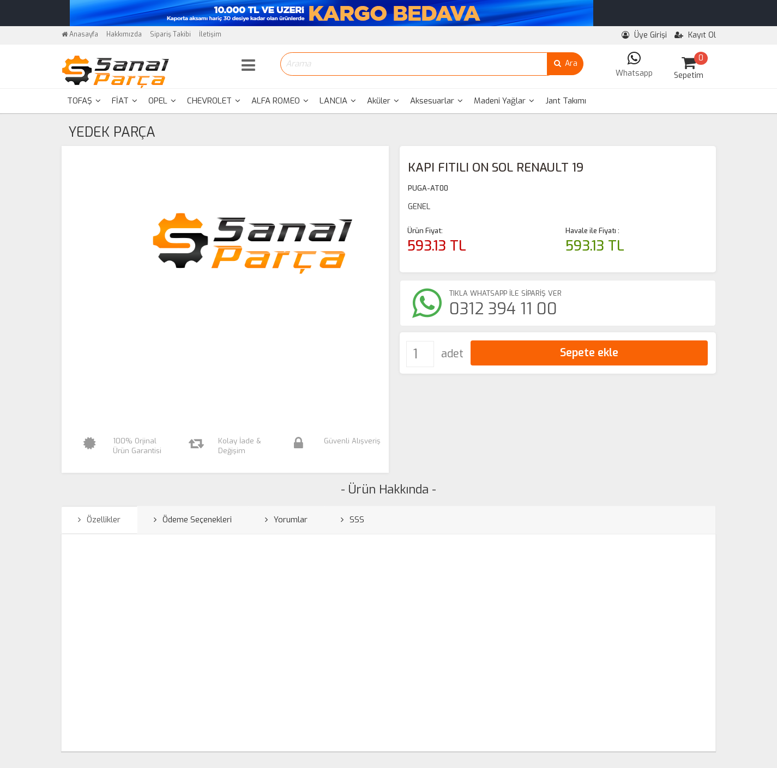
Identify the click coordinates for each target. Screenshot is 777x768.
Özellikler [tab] (99, 519)
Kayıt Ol (695, 35)
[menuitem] (84, 101)
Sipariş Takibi (170, 34)
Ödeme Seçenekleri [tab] (193, 519)
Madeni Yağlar (504, 100)
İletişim (210, 34)
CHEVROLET (213, 100)
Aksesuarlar (436, 100)
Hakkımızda (124, 34)
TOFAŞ (84, 100)
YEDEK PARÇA (111, 132)
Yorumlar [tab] (286, 519)
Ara (565, 63)
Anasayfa (80, 34)
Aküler (383, 100)
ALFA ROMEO (280, 100)
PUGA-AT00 (428, 188)
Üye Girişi (644, 35)
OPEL (162, 100)
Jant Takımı (565, 100)
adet (452, 353)
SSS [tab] (352, 519)
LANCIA (338, 100)
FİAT (124, 100)
